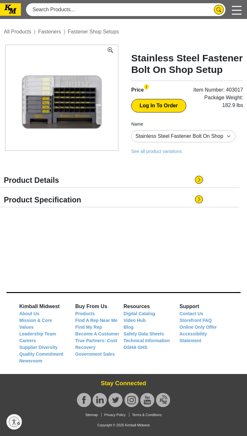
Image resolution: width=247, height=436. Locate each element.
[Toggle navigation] (236, 9)
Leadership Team (37, 333)
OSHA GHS (135, 347)
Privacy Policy (114, 415)
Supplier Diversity (38, 347)
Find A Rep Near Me (96, 320)
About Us (29, 313)
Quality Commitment (41, 354)
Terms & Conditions (146, 415)
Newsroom (30, 360)
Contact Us (191, 313)
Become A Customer (97, 333)
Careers (27, 340)
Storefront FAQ (195, 320)
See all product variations (156, 151)
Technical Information (147, 340)
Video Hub (135, 320)
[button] (146, 87)
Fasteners (49, 31)
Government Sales (95, 354)
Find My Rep (88, 327)
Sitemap (91, 415)
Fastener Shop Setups (93, 31)
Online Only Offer (198, 327)
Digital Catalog (139, 313)
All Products (17, 31)
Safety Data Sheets (144, 333)
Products (85, 313)
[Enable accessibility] (14, 422)
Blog (128, 327)
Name (137, 124)
